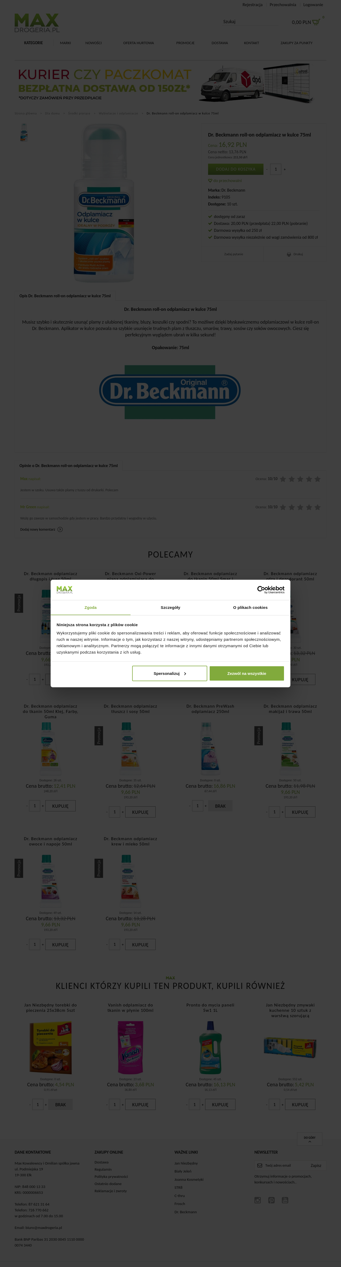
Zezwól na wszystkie (246, 673)
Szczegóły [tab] (170, 607)
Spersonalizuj (170, 673)
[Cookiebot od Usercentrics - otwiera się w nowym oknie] (261, 590)
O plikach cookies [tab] (250, 607)
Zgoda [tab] (90, 607)
